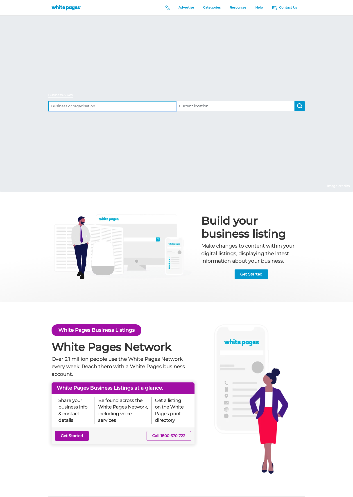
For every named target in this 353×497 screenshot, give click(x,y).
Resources (238, 7)
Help (259, 7)
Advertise (186, 7)
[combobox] (112, 106)
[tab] (62, 95)
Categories (212, 7)
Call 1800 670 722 (168, 436)
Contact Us (284, 7)
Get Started (251, 274)
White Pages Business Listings (96, 330)
